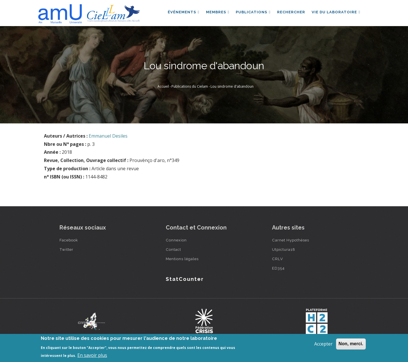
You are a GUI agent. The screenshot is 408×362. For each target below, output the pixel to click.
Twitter (66, 249)
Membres (216, 12)
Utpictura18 (283, 249)
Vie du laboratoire (335, 12)
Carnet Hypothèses (290, 240)
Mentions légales (182, 258)
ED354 (278, 268)
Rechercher (291, 12)
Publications (252, 12)
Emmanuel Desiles (108, 136)
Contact (173, 249)
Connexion (176, 240)
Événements (182, 12)
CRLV (277, 258)
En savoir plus (92, 355)
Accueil (163, 86)
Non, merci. (351, 343)
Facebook (69, 240)
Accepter (323, 344)
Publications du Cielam (189, 86)
